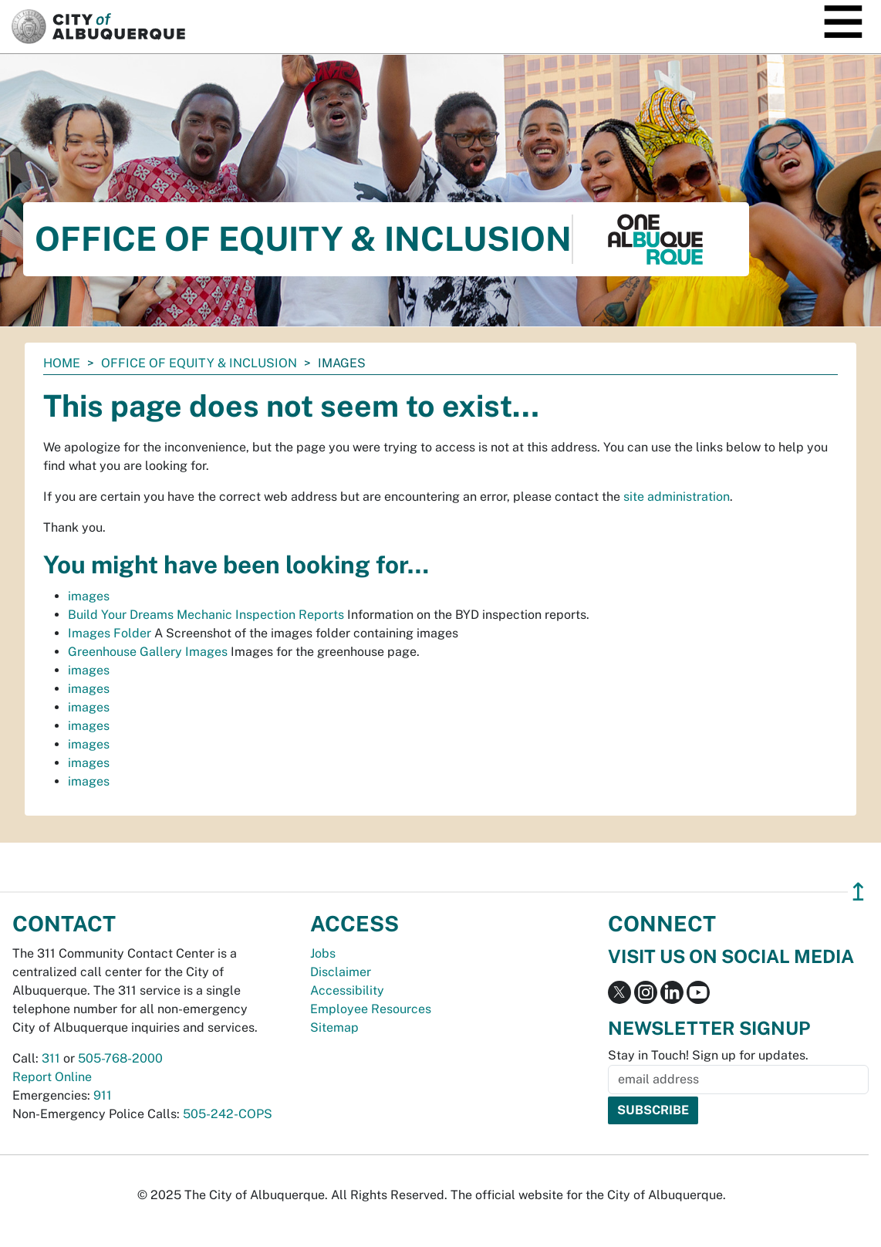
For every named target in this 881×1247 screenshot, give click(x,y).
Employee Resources (370, 1009)
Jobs (323, 953)
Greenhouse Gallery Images (148, 651)
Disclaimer (340, 972)
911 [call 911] (102, 1095)
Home (61, 363)
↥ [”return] (858, 891)
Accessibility (347, 990)
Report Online (52, 1077)
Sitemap (334, 1027)
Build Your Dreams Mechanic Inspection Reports (206, 614)
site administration (676, 496)
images (89, 596)
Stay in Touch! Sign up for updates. (708, 1055)
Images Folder (109, 633)
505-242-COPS (227, 1114)
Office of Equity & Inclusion (199, 363)
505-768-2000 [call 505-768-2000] (120, 1058)
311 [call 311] (51, 1058)
